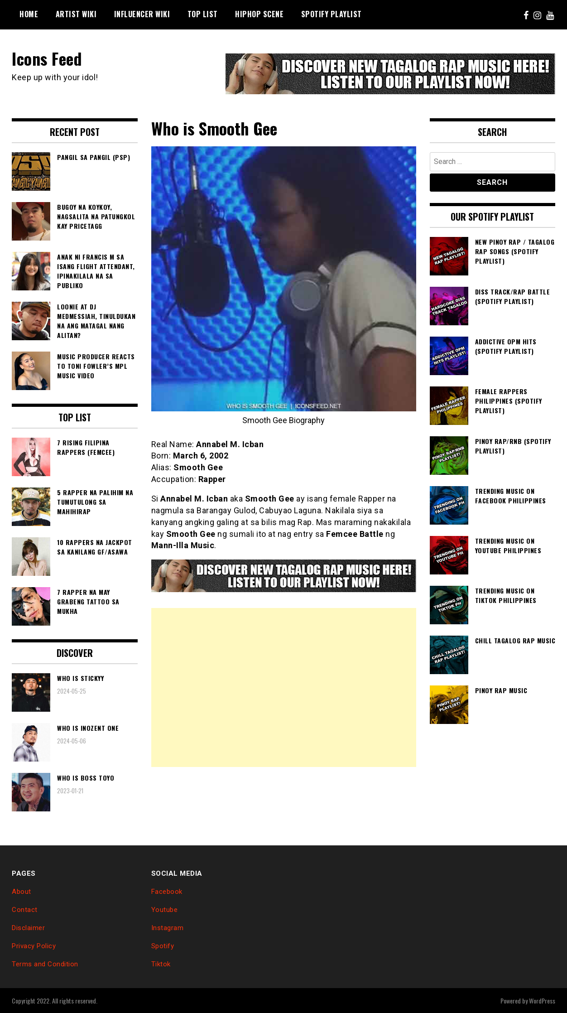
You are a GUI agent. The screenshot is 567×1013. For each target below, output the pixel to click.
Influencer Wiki (142, 14)
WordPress (542, 1000)
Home (28, 14)
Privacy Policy (34, 946)
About (21, 892)
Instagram (167, 928)
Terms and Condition (45, 964)
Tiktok (161, 964)
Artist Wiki (76, 14)
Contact (25, 910)
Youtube (164, 910)
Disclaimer (28, 928)
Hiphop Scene (259, 14)
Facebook (167, 892)
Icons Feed (47, 58)
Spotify (162, 946)
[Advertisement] (283, 686)
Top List (202, 14)
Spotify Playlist (331, 14)
